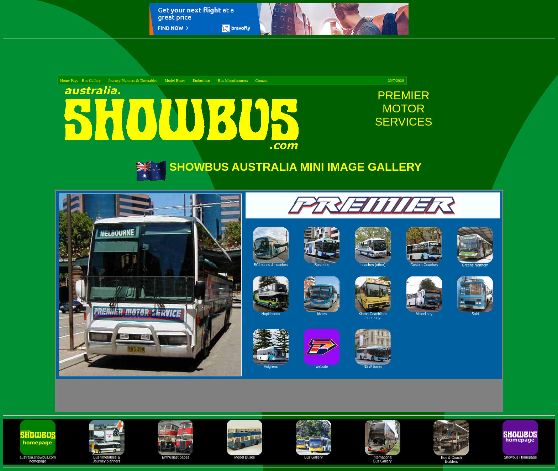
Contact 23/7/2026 (330, 80)
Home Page (69, 80)
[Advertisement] (279, 58)
